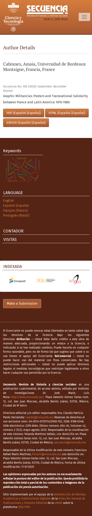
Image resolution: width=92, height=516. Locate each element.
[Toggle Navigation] (84, 17)
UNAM (58, 503)
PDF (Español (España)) (24, 113)
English (8, 201)
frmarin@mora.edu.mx (46, 454)
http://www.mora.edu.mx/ (27, 397)
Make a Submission (22, 303)
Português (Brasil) (16, 215)
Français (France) (15, 210)
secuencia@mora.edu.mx (70, 442)
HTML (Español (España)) (67, 113)
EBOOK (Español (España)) (26, 123)
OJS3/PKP (23, 507)
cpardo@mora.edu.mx (39, 417)
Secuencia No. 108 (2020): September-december (34, 86)
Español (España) (16, 205)
